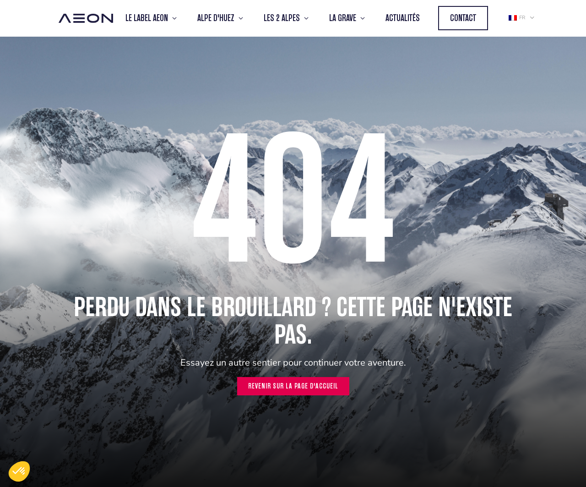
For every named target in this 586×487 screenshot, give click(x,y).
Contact (463, 18)
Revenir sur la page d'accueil (293, 386)
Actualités (402, 18)
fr (517, 17)
